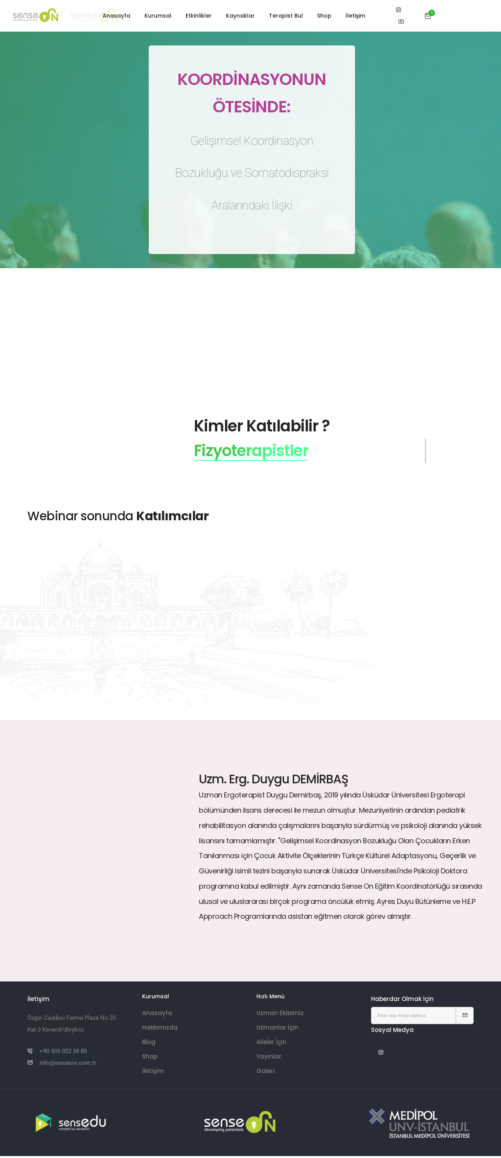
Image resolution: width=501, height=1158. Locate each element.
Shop (324, 16)
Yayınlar (268, 1060)
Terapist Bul (286, 16)
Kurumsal (157, 16)
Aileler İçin (271, 1045)
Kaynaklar (240, 16)
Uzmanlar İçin (277, 1031)
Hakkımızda (160, 1031)
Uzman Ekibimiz (280, 1016)
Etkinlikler (199, 16)
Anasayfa (116, 16)
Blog (148, 1045)
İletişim (355, 16)
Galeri (265, 1074)
